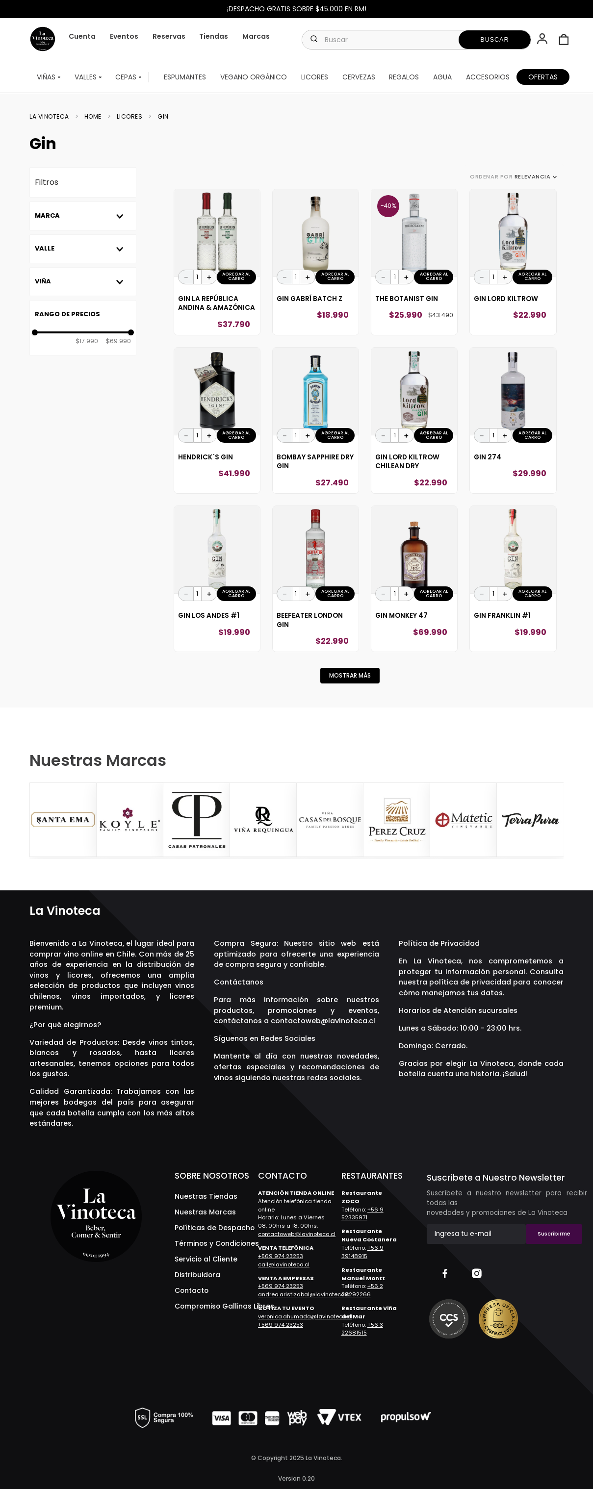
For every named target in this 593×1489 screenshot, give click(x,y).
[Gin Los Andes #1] (217, 579)
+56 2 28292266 (362, 1290)
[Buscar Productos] (495, 39)
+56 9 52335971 (362, 1214)
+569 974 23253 (280, 1256)
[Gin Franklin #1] (513, 579)
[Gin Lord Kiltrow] (513, 262)
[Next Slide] (555, 820)
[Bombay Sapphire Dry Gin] (316, 420)
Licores (130, 116)
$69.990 (115, 341)
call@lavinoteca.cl (283, 1264)
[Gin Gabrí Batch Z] (316, 262)
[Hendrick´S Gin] (217, 420)
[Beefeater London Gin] (316, 579)
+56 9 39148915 (362, 1252)
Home (93, 116)
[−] (186, 277)
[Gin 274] (513, 420)
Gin (163, 116)
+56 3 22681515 (362, 1329)
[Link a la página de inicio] (52, 116)
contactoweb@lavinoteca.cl (323, 1021)
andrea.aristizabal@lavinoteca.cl (304, 1294)
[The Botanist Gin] (414, 262)
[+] (209, 277)
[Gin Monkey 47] (414, 579)
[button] (543, 40)
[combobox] (416, 40)
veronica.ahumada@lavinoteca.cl (305, 1316)
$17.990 (87, 341)
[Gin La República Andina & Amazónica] (217, 262)
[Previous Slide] (38, 820)
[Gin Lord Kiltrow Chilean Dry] (414, 420)
